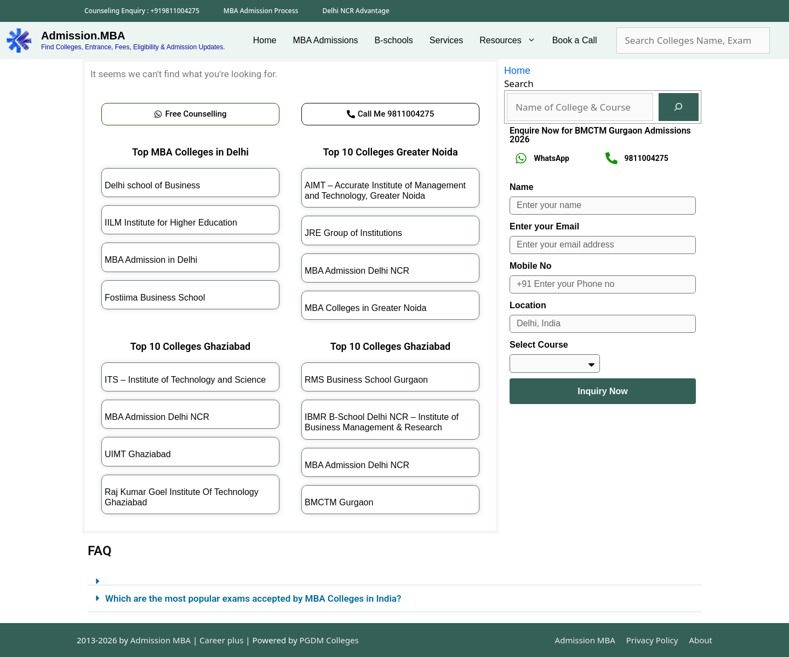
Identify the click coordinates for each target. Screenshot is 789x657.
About (700, 640)
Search (519, 83)
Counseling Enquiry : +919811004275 (141, 10)
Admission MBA (585, 640)
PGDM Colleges (329, 640)
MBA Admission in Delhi (151, 259)
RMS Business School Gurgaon (366, 379)
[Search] (679, 107)
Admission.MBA (83, 36)
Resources (511, 40)
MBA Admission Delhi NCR (357, 270)
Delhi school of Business (152, 185)
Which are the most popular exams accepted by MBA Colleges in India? (253, 598)
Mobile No (530, 265)
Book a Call (574, 40)
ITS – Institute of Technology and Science (185, 379)
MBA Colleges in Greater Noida (365, 308)
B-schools (394, 40)
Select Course (539, 344)
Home (265, 40)
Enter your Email (544, 226)
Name (522, 187)
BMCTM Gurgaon (339, 502)
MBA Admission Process (261, 10)
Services (446, 40)
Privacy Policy (652, 640)
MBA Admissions (325, 40)
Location (528, 305)
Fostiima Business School (155, 297)
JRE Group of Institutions (353, 233)
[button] (394, 576)
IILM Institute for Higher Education (171, 222)
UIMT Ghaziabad (138, 454)
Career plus (221, 640)
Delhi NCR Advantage (355, 10)
